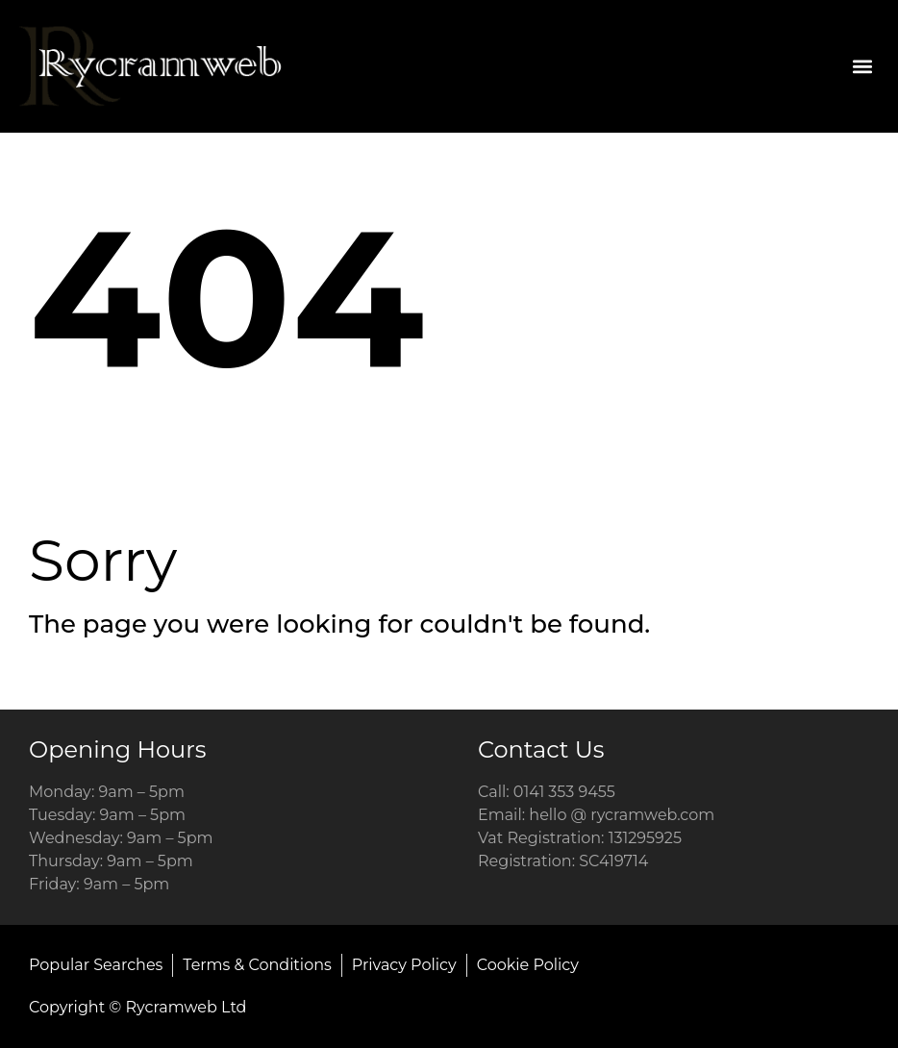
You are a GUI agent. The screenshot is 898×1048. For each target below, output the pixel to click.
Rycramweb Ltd (186, 1007)
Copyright (67, 1007)
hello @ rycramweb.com (621, 815)
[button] (863, 66)
